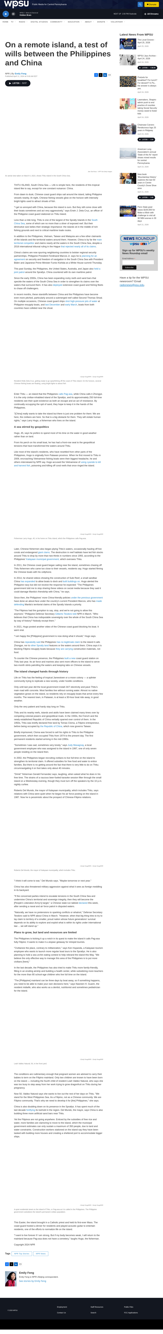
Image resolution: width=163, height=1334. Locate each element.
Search (93, 1317)
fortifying (30, 1114)
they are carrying (64, 653)
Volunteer (117, 26)
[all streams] (151, 18)
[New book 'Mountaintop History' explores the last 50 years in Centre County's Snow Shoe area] (128, 182)
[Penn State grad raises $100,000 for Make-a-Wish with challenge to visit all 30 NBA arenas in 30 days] (128, 215)
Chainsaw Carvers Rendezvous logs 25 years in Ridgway (147, 132)
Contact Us (61, 1317)
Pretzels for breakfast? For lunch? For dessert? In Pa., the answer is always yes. (147, 87)
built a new (69, 662)
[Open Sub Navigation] (15, 26)
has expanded (28, 586)
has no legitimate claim (68, 646)
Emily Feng (20, 78)
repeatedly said (32, 646)
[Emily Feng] (11, 1283)
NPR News (41, 1258)
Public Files (128, 1311)
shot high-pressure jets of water (81, 305)
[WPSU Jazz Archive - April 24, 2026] (128, 64)
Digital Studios (39, 26)
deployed (57, 289)
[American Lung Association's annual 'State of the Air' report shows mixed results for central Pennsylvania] (128, 157)
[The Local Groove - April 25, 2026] (128, 48)
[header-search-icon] (141, 6)
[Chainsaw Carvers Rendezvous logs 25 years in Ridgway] (128, 133)
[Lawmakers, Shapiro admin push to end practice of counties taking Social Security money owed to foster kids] (128, 108)
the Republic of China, (51, 730)
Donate (154, 6)
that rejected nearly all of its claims (78, 251)
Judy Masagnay (75, 749)
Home (5, 26)
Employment (62, 1311)
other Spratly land (40, 650)
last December (52, 309)
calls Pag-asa (65, 398)
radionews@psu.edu (132, 289)
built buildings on (71, 586)
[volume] (13, 18)
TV (12, 26)
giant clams (44, 557)
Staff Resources (97, 1311)
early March (70, 309)
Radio (22, 26)
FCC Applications (131, 1317)
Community (56, 26)
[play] (6, 18)
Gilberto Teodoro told (66, 618)
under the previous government (87, 602)
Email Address (128, 263)
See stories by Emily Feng (32, 1285)
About (88, 26)
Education (73, 26)
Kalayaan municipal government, (43, 563)
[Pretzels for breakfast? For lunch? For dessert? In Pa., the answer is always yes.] (128, 85)
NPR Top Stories (21, 1258)
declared (83, 907)
